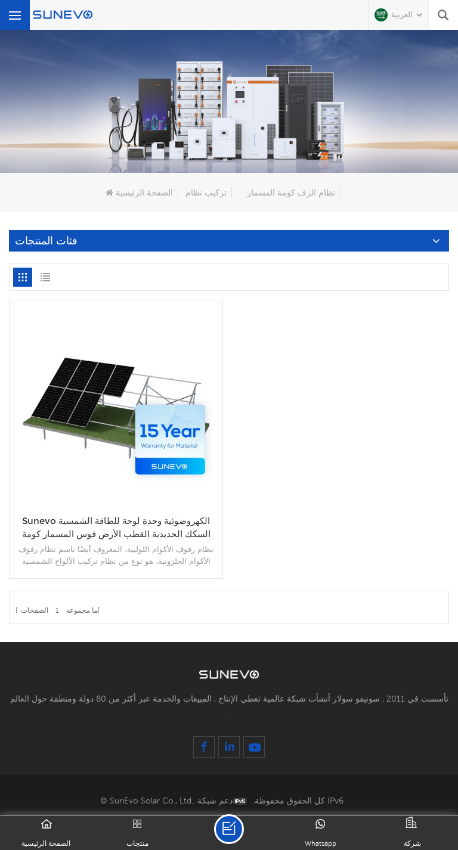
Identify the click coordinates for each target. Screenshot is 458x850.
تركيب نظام (206, 192)
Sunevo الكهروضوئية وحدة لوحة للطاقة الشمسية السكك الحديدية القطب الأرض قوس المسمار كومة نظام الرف (116, 528)
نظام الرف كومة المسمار (291, 192)
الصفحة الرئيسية (139, 192)
